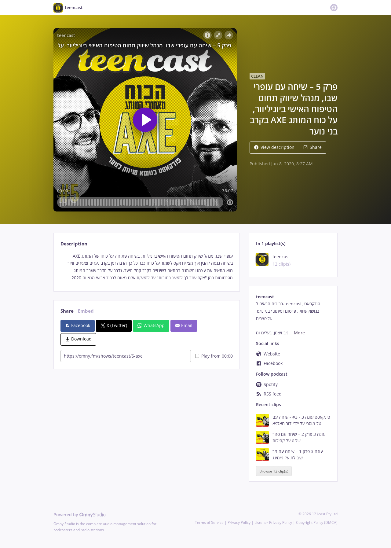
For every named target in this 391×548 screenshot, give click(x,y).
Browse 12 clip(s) (273, 471)
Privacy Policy (239, 522)
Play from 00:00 (214, 356)
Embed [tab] (86, 311)
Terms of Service (209, 522)
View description (274, 147)
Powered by (79, 514)
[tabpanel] (146, 266)
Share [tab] (67, 311)
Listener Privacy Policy (273, 522)
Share (312, 147)
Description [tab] (73, 244)
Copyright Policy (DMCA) (317, 522)
